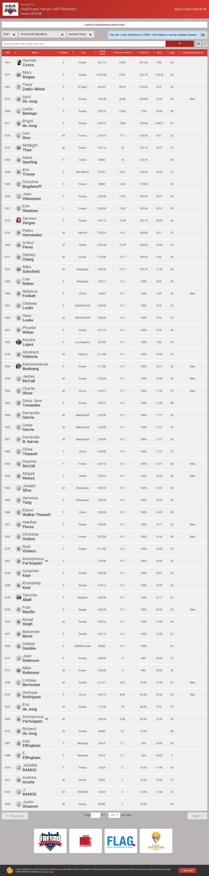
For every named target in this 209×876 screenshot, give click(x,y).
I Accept (187, 870)
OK (202, 35)
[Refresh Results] (205, 44)
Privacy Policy (47, 871)
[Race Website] (12, 9)
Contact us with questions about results (104, 24)
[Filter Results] (198, 44)
